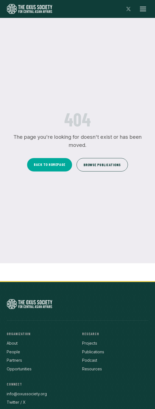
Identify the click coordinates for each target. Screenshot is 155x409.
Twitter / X (16, 402)
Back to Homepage (49, 164)
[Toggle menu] (143, 8)
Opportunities (19, 368)
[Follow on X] (128, 8)
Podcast (89, 360)
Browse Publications (102, 164)
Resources (92, 368)
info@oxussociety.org (27, 393)
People (13, 351)
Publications (93, 351)
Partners (14, 360)
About (12, 343)
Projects (89, 343)
